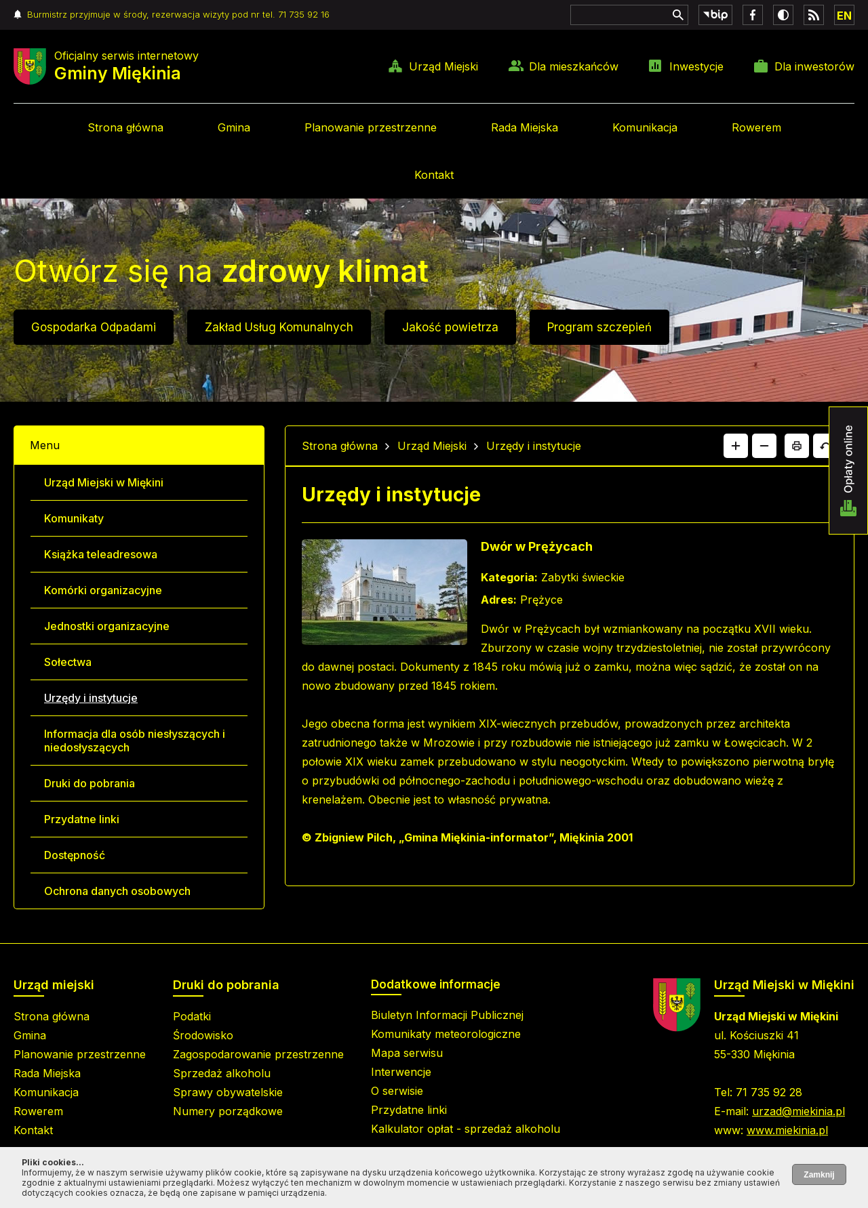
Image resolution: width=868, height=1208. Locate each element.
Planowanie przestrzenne (370, 127)
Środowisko (203, 1035)
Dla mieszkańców (573, 66)
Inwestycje (696, 66)
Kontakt (434, 175)
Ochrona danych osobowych (117, 891)
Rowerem (756, 127)
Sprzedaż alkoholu (222, 1073)
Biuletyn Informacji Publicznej (447, 1015)
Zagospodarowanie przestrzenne (258, 1054)
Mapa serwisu (407, 1053)
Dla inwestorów (814, 66)
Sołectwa (68, 662)
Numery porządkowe (228, 1111)
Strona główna (125, 127)
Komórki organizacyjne (103, 590)
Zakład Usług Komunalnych (279, 327)
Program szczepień (599, 327)
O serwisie (397, 1091)
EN (844, 15)
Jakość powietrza (450, 327)
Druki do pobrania (89, 783)
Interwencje (401, 1072)
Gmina (234, 127)
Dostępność (74, 855)
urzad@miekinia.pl (798, 1111)
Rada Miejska (524, 127)
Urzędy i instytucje (91, 698)
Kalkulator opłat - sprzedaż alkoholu (465, 1129)
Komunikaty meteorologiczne (446, 1034)
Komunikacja (644, 127)
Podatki (192, 1016)
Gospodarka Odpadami (93, 327)
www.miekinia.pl (787, 1130)
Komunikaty (74, 518)
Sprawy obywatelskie (228, 1092)
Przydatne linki (81, 819)
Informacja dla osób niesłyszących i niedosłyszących (134, 740)
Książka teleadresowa (100, 554)
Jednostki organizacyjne (107, 626)
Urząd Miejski (443, 66)
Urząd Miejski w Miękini (103, 482)
